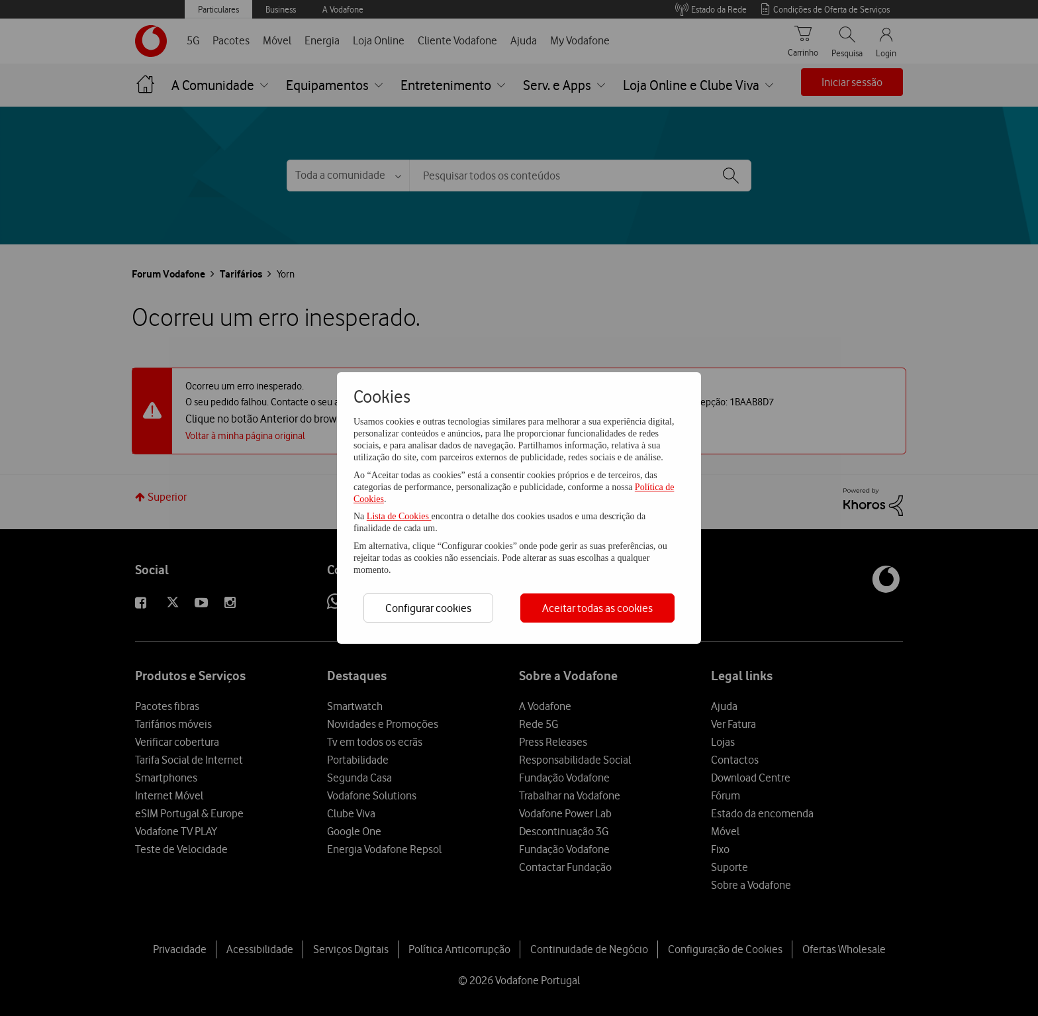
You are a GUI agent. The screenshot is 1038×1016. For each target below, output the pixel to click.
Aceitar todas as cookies (597, 608)
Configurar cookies (428, 608)
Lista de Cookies (399, 516)
